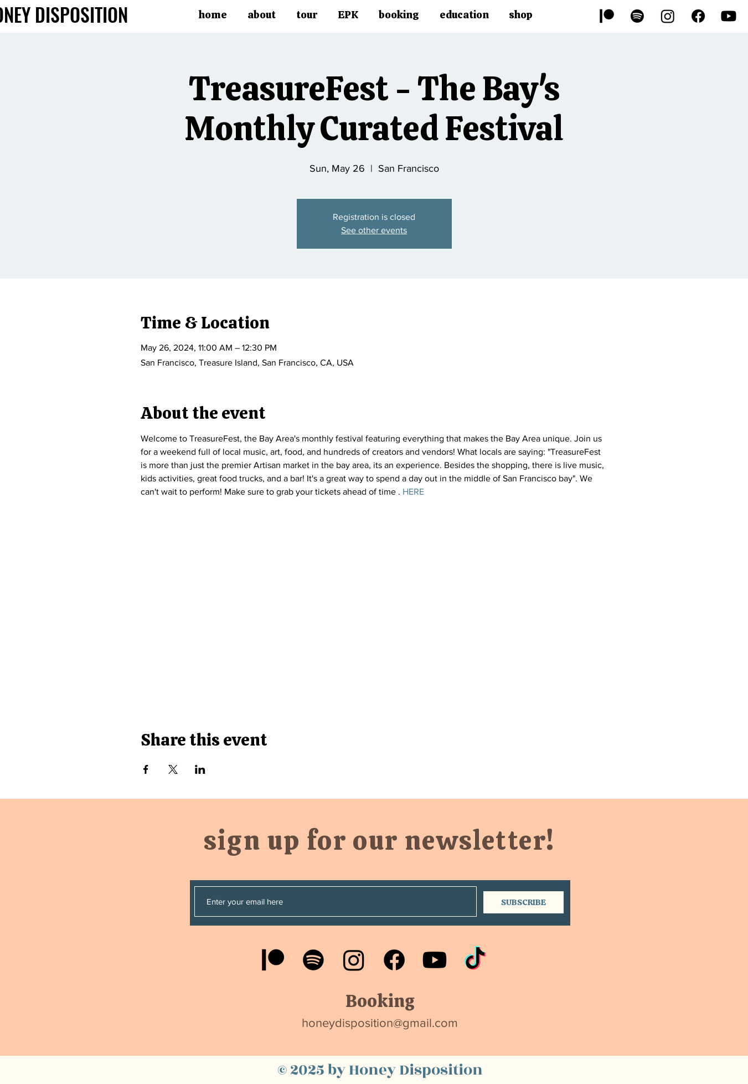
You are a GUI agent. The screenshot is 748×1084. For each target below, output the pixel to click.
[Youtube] (728, 16)
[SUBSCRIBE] (523, 902)
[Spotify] (637, 16)
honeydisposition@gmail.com (380, 1022)
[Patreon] (607, 16)
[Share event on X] (173, 769)
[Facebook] (698, 16)
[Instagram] (668, 16)
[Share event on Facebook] (146, 769)
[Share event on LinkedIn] (200, 769)
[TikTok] (475, 960)
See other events (374, 230)
